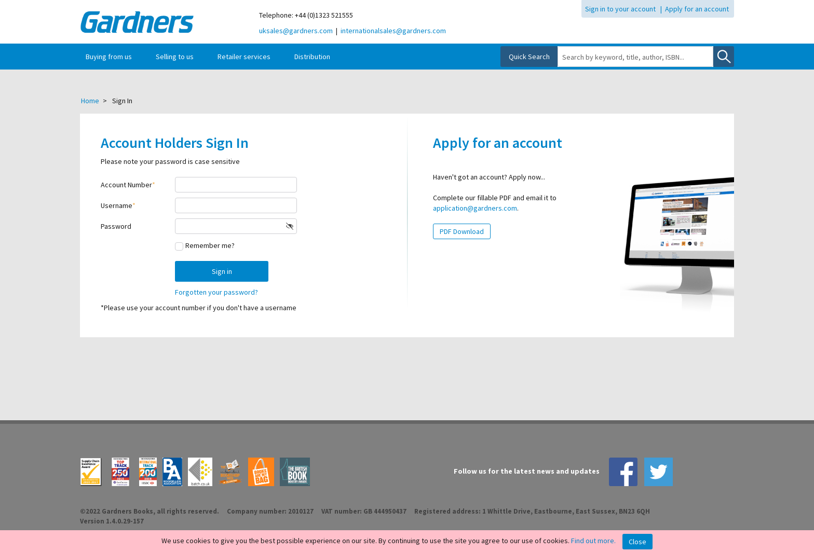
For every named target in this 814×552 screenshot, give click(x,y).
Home (90, 100)
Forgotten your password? (216, 292)
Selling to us (175, 56)
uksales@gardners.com (296, 30)
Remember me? (210, 245)
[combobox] (635, 57)
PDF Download (462, 231)
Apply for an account (697, 8)
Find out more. (593, 540)
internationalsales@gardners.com (393, 30)
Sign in (222, 271)
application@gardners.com (475, 208)
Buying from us (109, 56)
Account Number (126, 184)
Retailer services (244, 56)
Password (116, 226)
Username (116, 205)
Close (637, 541)
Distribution (312, 56)
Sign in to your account (620, 8)
